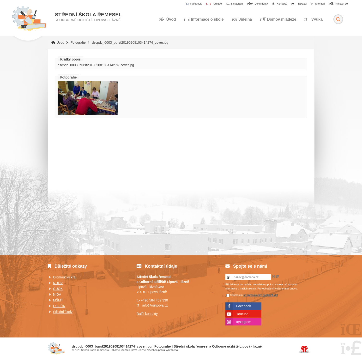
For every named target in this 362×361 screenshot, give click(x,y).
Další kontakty (147, 314)
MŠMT (58, 300)
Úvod (29, 18)
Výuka (313, 19)
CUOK (58, 289)
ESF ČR (59, 306)
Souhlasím (236, 295)
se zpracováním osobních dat (260, 295)
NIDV (57, 294)
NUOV (58, 283)
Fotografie (78, 42)
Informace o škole (204, 19)
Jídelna (242, 19)
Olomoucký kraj (64, 277)
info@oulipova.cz (155, 305)
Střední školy (62, 312)
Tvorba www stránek (304, 349)
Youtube (242, 314)
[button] (338, 4)
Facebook (243, 306)
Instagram (243, 322)
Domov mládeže (278, 19)
